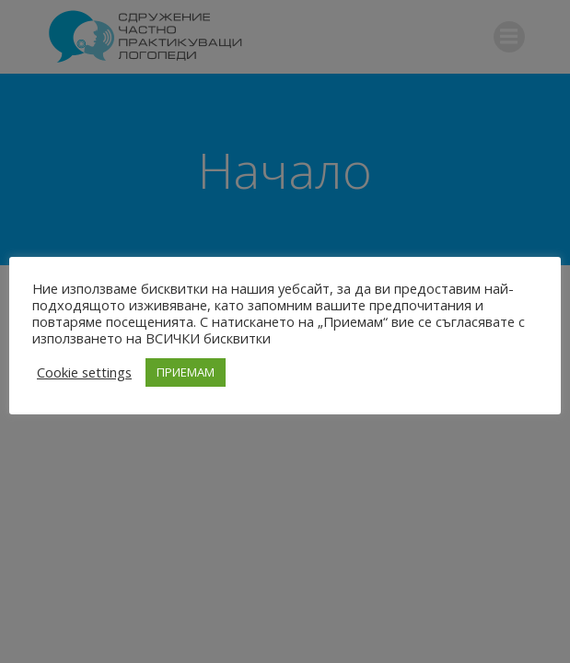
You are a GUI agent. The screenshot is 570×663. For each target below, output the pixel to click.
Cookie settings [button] (84, 372)
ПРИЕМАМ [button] (186, 372)
